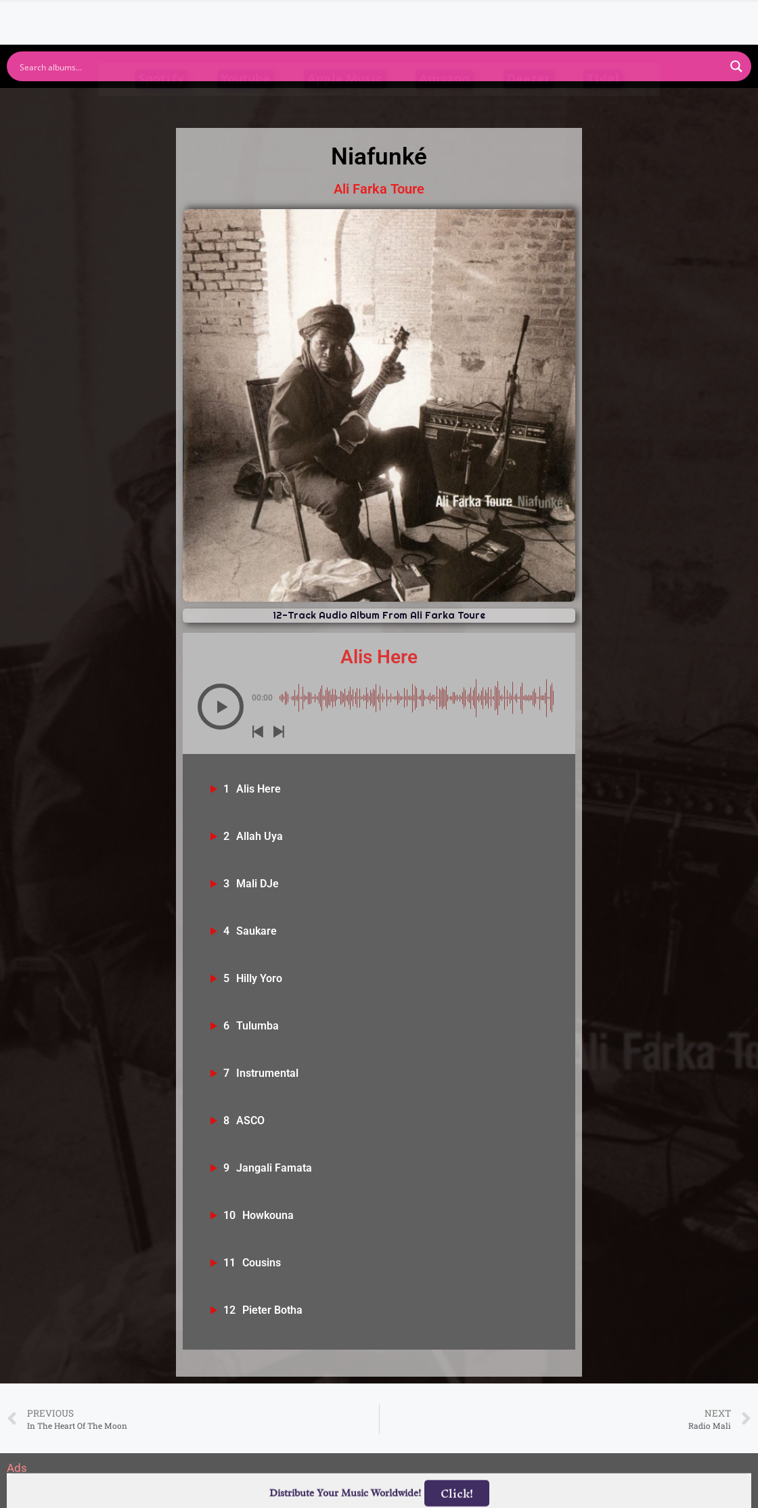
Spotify (161, 106)
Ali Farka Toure (379, 189)
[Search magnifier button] (736, 66)
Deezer (528, 106)
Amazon (444, 106)
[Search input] (370, 66)
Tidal (603, 106)
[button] (221, 707)
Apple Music (344, 106)
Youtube (245, 106)
